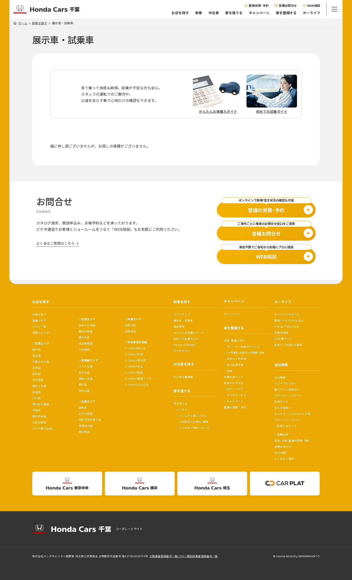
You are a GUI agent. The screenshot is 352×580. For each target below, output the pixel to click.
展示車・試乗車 (183, 320)
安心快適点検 (235, 365)
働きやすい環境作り (286, 389)
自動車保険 (281, 332)
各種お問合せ (282, 446)
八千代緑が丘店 (42, 428)
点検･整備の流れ (234, 340)
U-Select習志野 (135, 360)
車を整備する (280, 13)
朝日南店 (84, 432)
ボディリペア (235, 389)
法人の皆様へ (282, 408)
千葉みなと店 (40, 361)
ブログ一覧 (39, 326)
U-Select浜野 (134, 354)
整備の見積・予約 (235, 407)
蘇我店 (36, 374)
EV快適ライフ (283, 338)
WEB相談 (280, 453)
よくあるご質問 (284, 459)
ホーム (22, 23)
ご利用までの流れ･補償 (193, 421)
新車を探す (39, 23)
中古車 (207, 13)
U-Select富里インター (139, 378)
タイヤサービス (236, 395)
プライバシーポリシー (288, 420)
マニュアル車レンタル (193, 415)
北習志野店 (39, 422)
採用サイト (281, 401)
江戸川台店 (85, 366)
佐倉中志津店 (87, 325)
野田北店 (84, 390)
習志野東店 (39, 416)
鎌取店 (83, 407)
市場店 (36, 410)
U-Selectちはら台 (137, 384)
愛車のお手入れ (233, 383)
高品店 (36, 355)
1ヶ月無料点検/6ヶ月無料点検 (245, 352)
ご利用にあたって (285, 426)
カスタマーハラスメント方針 (292, 414)
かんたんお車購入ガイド (189, 332)
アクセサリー (182, 351)
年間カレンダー (42, 332)
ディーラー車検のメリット (243, 346)
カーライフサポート (286, 314)
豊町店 (83, 384)
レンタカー (183, 409)
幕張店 (36, 392)
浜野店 (36, 367)
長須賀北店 (85, 426)
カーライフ (305, 13)
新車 (192, 13)
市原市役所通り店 (90, 419)
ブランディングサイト (288, 395)
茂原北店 (130, 325)
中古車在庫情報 (183, 377)
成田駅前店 (85, 343)
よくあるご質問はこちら (55, 243)
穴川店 (36, 398)
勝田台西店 (85, 331)
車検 (229, 371)
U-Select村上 (134, 366)
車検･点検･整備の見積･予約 (292, 440)
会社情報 (280, 377)
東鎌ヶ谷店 (85, 378)
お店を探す (174, 13)
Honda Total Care (286, 326)
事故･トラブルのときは (289, 320)
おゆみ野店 (85, 413)
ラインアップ (182, 314)
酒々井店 (84, 337)
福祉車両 (179, 326)
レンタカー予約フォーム (194, 428)
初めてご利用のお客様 (288, 345)
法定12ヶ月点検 (236, 359)
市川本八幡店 (40, 404)
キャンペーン (253, 13)
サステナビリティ (285, 383)
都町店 (36, 349)
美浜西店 (38, 380)
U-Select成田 (134, 372)
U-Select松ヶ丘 (135, 348)
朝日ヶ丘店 (39, 386)
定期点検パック (233, 377)
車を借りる (227, 13)
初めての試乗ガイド (186, 338)
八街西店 (84, 349)
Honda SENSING (185, 345)
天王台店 (84, 372)
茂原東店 (130, 331)
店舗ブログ (39, 320)
